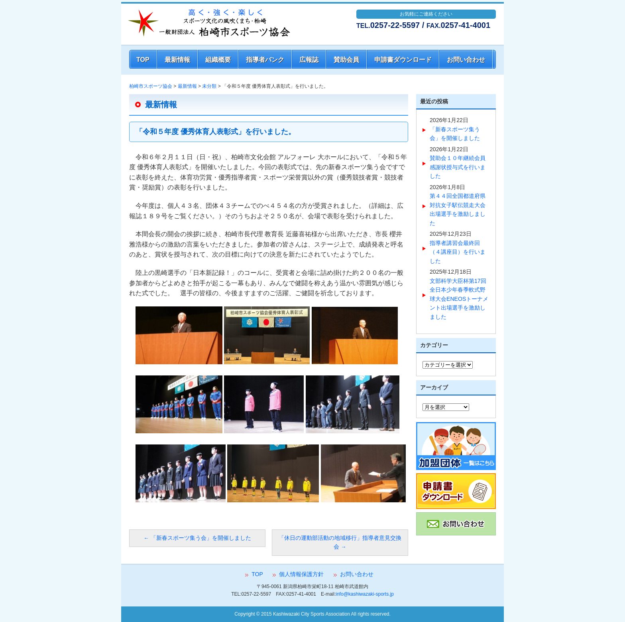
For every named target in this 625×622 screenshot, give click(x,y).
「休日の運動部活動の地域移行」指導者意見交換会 (340, 542)
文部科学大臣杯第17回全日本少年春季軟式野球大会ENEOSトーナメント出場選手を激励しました (459, 299)
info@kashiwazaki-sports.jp (365, 594)
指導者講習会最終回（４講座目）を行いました (457, 252)
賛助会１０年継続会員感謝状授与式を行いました (457, 167)
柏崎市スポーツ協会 (150, 86)
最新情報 (177, 59)
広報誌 (308, 59)
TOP (142, 59)
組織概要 (218, 59)
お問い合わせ (466, 59)
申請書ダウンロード (403, 59)
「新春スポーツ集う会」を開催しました (197, 538)
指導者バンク (265, 59)
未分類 (209, 86)
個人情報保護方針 (301, 574)
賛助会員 (346, 59)
